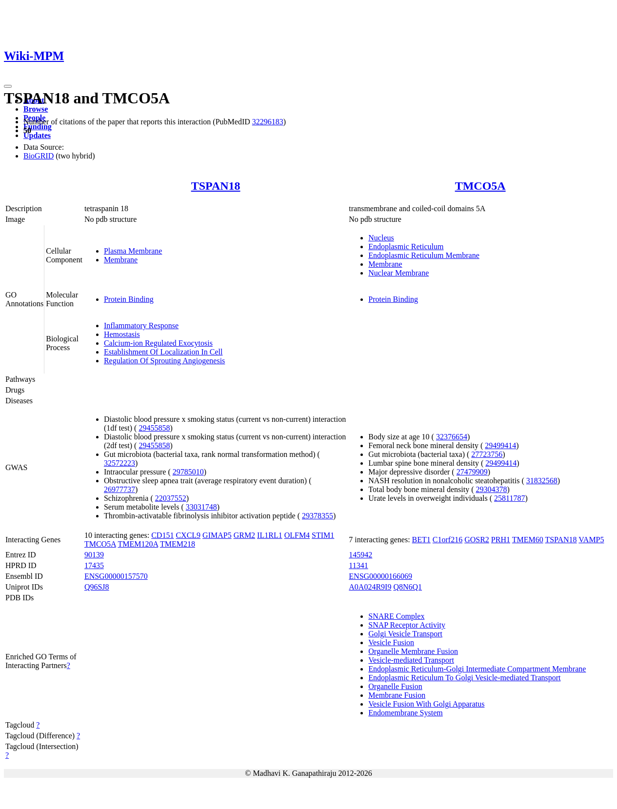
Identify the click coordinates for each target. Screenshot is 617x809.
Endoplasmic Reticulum (405, 246)
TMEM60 (527, 539)
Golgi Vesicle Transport (405, 634)
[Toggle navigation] (8, 86)
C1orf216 (447, 539)
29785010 (188, 472)
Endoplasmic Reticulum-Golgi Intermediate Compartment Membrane (477, 669)
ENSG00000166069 (380, 576)
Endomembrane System (405, 713)
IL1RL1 (269, 535)
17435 (94, 565)
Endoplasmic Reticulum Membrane (423, 255)
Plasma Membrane (133, 251)
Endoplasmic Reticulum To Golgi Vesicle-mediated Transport (464, 677)
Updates (37, 135)
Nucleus (381, 238)
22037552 (170, 498)
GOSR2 (476, 539)
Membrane (121, 260)
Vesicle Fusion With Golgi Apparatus (426, 704)
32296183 (267, 122)
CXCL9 (188, 535)
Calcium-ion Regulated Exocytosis (158, 343)
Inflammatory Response (141, 325)
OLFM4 (297, 535)
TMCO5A (480, 185)
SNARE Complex (396, 616)
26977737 (119, 489)
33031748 (201, 507)
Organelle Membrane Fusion (413, 651)
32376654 (451, 437)
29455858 (154, 428)
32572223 (119, 463)
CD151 (162, 535)
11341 (358, 565)
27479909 (472, 472)
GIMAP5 (217, 535)
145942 (360, 555)
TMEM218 (177, 544)
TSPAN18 (215, 185)
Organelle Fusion (395, 686)
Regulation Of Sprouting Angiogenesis (164, 360)
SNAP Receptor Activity (406, 625)
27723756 (486, 454)
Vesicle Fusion (391, 642)
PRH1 (500, 539)
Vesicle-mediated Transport (411, 660)
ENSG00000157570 (116, 576)
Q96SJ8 (96, 587)
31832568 (541, 480)
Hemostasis (122, 334)
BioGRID (38, 156)
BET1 (421, 539)
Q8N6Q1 (407, 587)
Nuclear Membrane (398, 273)
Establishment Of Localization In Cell (163, 352)
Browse (35, 109)
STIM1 (323, 535)
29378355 (317, 516)
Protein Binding (129, 299)
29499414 (500, 445)
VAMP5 (591, 539)
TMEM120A (138, 544)
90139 (94, 555)
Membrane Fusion (396, 695)
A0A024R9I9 (370, 587)
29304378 (491, 489)
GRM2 (244, 535)
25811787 (509, 498)
